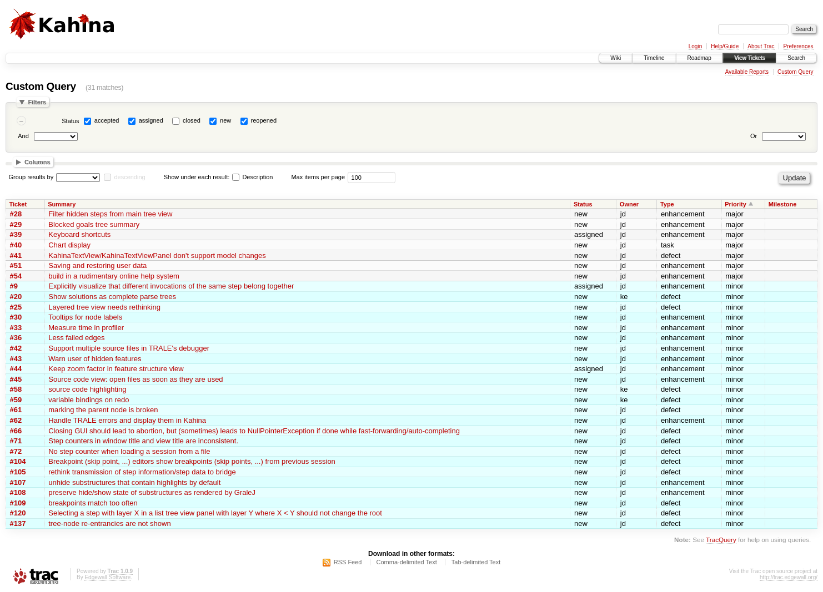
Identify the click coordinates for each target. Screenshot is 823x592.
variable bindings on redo (88, 400)
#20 (16, 296)
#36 (16, 337)
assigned (151, 120)
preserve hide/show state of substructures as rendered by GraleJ (151, 492)
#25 (16, 307)
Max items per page (318, 177)
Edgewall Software (107, 577)
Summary (62, 204)
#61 (16, 410)
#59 (16, 400)
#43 (16, 359)
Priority (735, 204)
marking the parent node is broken (103, 410)
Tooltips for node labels (85, 317)
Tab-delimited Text (475, 562)
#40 (16, 245)
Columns (37, 162)
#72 (16, 451)
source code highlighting (87, 389)
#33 (16, 327)
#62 (16, 420)
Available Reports (747, 72)
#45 (16, 379)
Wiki (615, 58)
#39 (16, 234)
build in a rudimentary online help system (113, 276)
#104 (18, 461)
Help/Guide (725, 46)
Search (796, 58)
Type (667, 204)
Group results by (31, 177)
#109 (18, 503)
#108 (18, 492)
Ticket (18, 204)
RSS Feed (348, 562)
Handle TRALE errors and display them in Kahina (127, 420)
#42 (16, 348)
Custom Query (795, 72)
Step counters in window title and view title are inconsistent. (143, 441)
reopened (264, 120)
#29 (16, 224)
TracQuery (721, 539)
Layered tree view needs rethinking (104, 307)
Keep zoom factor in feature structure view (116, 369)
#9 (14, 286)
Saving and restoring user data (97, 265)
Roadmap (699, 58)
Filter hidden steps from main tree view (110, 214)
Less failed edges (76, 337)
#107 (18, 482)
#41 (16, 255)
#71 (16, 441)
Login (695, 46)
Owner (629, 204)
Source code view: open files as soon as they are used (135, 379)
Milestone (783, 204)
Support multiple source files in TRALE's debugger (128, 348)
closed (191, 120)
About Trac (760, 46)
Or (753, 136)
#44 (16, 369)
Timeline (654, 58)
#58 (16, 389)
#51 (16, 265)
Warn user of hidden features (94, 359)
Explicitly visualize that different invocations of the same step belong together (171, 286)
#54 (16, 276)
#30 (16, 317)
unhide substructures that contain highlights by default (134, 482)
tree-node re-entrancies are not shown (109, 523)
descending (129, 177)
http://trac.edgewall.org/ (788, 577)
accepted (106, 120)
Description (252, 177)
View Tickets (749, 58)
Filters (37, 102)
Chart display (69, 245)
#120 (18, 513)
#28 (16, 214)
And (23, 136)
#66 (16, 431)
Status (70, 121)
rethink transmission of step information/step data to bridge (141, 472)
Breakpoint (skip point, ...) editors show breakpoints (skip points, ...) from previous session (191, 461)
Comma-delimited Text (407, 562)
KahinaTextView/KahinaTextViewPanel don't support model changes (157, 255)
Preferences (799, 46)
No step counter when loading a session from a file (129, 451)
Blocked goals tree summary (93, 224)
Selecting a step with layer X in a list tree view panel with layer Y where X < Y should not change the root (215, 513)
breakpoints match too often (92, 503)
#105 (18, 472)
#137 (18, 523)
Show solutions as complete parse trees (112, 296)
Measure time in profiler (86, 327)
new (225, 120)
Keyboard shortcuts (79, 234)
